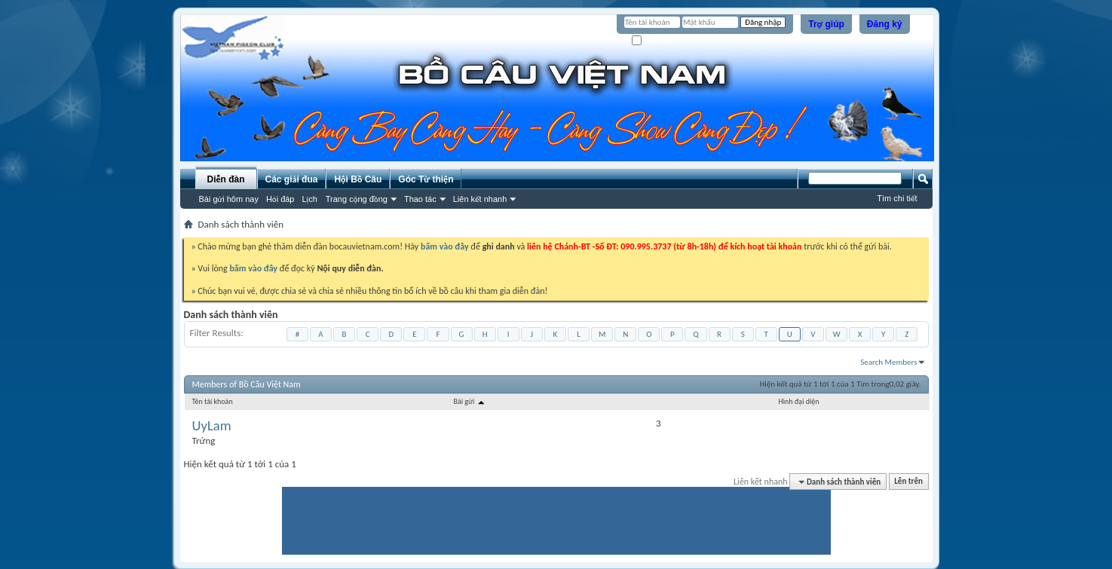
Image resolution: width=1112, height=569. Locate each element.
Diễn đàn (225, 179)
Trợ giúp (826, 24)
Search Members (888, 362)
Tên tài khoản (212, 401)
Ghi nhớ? (653, 41)
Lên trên (908, 482)
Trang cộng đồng (357, 198)
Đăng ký (884, 24)
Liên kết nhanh (480, 198)
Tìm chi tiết (897, 198)
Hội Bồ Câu (357, 179)
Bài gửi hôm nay (229, 198)
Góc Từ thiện (425, 179)
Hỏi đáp (280, 198)
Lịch (309, 198)
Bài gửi (469, 401)
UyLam (211, 426)
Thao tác (420, 198)
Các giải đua (291, 179)
